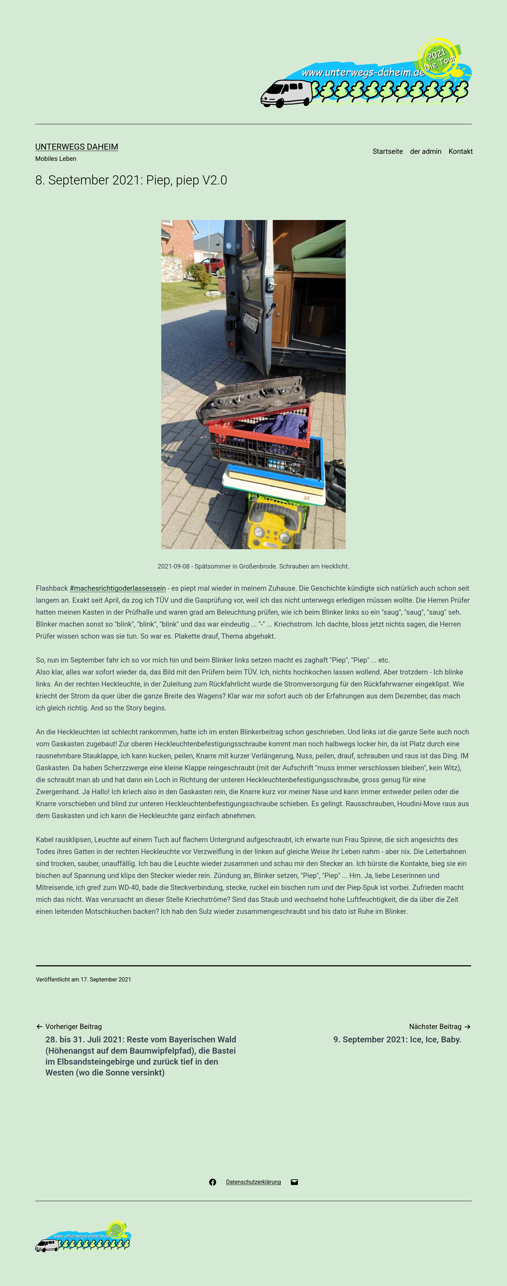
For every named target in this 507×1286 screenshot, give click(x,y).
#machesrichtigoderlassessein (118, 588)
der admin (426, 151)
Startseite (388, 151)
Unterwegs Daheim (76, 147)
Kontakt (461, 151)
